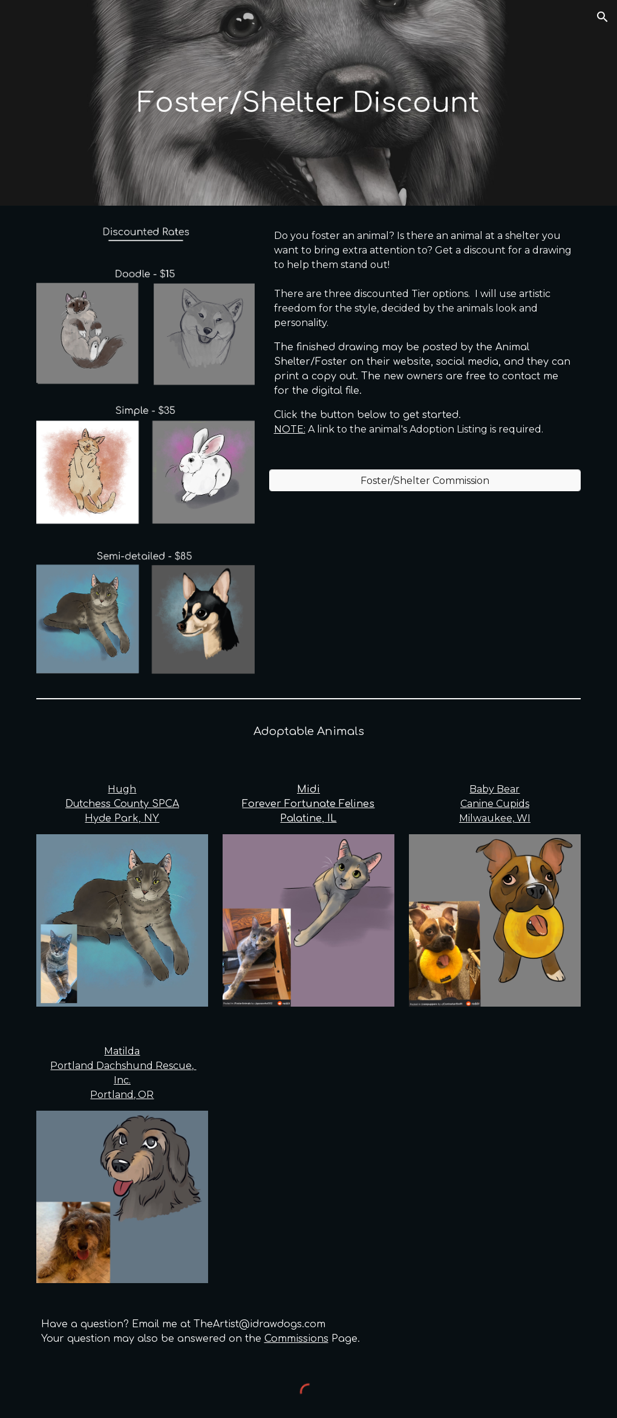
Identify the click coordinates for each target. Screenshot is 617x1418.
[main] (308, 103)
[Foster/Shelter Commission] (425, 480)
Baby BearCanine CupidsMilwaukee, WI (494, 803)
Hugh (122, 789)
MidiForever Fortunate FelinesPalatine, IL (308, 804)
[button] (602, 16)
